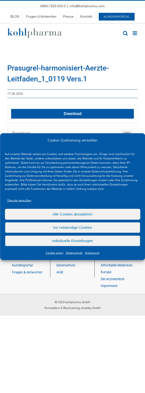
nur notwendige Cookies (72, 227)
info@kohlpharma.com (87, 6)
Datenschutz (74, 252)
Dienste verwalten (19, 200)
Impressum (92, 252)
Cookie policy (54, 252)
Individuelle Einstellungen (72, 241)
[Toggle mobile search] (125, 33)
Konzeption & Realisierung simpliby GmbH (73, 308)
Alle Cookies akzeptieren (72, 214)
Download (73, 114)
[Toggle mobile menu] (135, 33)
